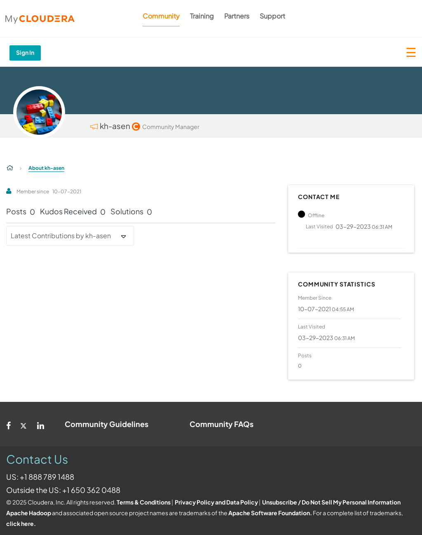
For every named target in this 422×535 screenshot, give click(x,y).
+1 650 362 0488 (91, 490)
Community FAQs (221, 424)
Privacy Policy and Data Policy (216, 502)
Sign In (25, 52)
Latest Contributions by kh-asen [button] (61, 235)
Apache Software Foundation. (270, 512)
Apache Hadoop (28, 512)
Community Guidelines (106, 424)
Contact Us (37, 459)
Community (161, 16)
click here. (21, 523)
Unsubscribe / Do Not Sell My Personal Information (331, 502)
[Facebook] (8, 424)
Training (202, 16)
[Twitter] (24, 424)
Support (272, 16)
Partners (236, 16)
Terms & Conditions (144, 502)
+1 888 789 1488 (47, 476)
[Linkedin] (40, 424)
